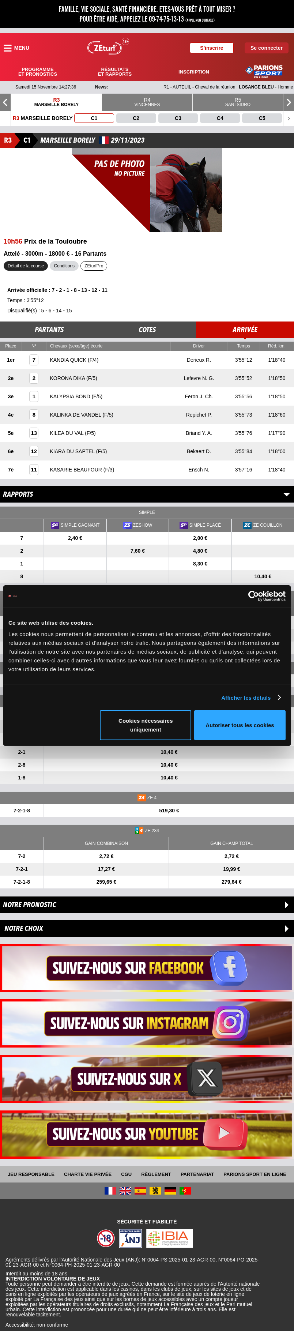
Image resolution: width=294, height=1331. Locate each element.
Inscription (193, 72)
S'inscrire (211, 48)
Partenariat (197, 1174)
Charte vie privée (88, 1174)
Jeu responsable (31, 1174)
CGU (126, 1174)
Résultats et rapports (115, 72)
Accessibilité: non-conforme (36, 1325)
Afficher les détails (246, 697)
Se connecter (266, 48)
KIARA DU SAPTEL (73, 451)
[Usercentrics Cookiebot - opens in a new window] (254, 595)
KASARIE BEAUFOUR (76, 470)
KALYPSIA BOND (71, 396)
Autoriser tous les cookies (240, 725)
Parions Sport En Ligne (254, 1174)
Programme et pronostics (37, 72)
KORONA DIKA (68, 378)
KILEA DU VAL (67, 433)
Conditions (64, 265)
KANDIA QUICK (69, 360)
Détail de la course (26, 265)
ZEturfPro (93, 265)
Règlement (156, 1174)
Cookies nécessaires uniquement (145, 725)
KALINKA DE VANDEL (76, 415)
